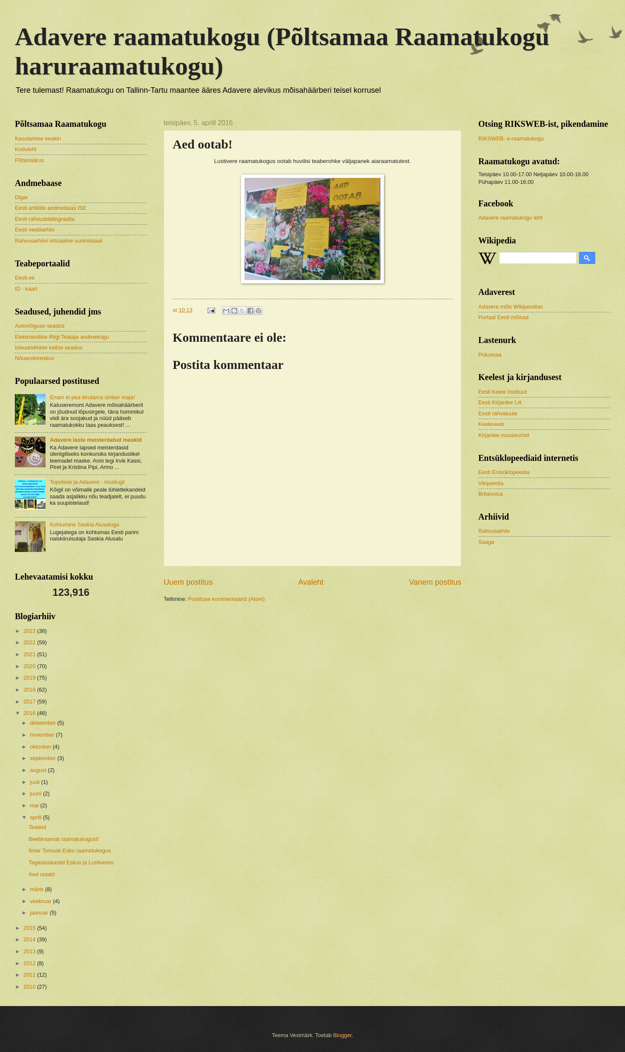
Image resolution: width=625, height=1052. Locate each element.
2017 (30, 701)
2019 (30, 678)
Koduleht (26, 149)
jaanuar (40, 912)
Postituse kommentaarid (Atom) (226, 599)
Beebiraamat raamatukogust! (63, 839)
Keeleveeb (491, 424)
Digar (21, 197)
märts (37, 889)
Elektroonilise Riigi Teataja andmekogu (62, 337)
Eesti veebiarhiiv (35, 229)
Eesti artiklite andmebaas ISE (50, 208)
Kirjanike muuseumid (503, 435)
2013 (30, 951)
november (43, 735)
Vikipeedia (490, 483)
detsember (43, 723)
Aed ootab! (41, 874)
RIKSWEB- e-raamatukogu (511, 138)
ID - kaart (26, 289)
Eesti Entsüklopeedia (503, 472)
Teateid (37, 827)
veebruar (41, 901)
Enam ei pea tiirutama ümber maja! (92, 397)
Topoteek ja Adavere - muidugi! (87, 482)
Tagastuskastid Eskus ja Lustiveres (71, 862)
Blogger (342, 1035)
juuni (36, 793)
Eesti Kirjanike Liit (500, 402)
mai (35, 805)
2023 (30, 631)
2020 (30, 666)
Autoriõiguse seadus (40, 326)
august (39, 770)
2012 (30, 963)
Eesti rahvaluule (497, 413)
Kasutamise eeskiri (38, 138)
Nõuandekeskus (34, 358)
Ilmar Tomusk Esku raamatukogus (69, 850)
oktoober (41, 746)
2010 (30, 986)
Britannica (490, 494)
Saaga (486, 542)
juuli (35, 782)
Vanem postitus (435, 582)
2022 (30, 642)
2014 (30, 939)
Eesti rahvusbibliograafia (44, 219)
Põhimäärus (29, 160)
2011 (30, 975)
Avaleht (311, 582)
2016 (30, 713)
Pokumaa (489, 355)
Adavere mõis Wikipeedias (510, 306)
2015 (30, 928)
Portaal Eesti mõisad (503, 317)
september (43, 758)
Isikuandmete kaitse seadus (48, 347)
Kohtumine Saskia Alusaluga (84, 524)
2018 (30, 689)
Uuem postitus (188, 582)
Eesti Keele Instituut (502, 392)
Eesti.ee (25, 277)
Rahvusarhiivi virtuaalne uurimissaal (58, 240)
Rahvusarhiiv (494, 531)
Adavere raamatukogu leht (510, 217)
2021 (30, 654)
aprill (36, 817)
